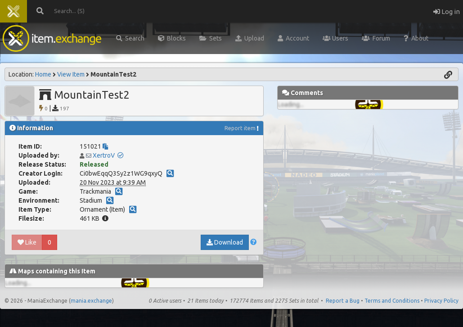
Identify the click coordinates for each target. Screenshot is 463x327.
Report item (240, 128)
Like (27, 242)
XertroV (104, 155)
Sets (210, 38)
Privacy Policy (441, 301)
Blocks (172, 38)
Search (130, 38)
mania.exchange (91, 301)
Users (335, 38)
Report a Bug (343, 301)
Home (43, 74)
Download (225, 242)
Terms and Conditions (391, 301)
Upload (249, 38)
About (416, 38)
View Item (71, 74)
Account (293, 38)
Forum (376, 38)
